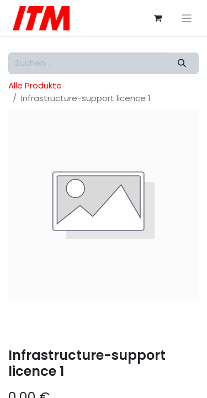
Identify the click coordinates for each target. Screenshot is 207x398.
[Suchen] (182, 63)
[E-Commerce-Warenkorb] (158, 18)
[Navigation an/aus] (186, 18)
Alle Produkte (35, 85)
